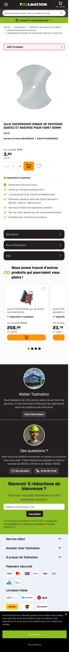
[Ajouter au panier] (29, 166)
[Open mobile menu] (6, 4)
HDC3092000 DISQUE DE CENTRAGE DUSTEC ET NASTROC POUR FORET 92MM (35, 33)
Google (51, 523)
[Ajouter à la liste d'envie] (39, 166)
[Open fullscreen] (34, 87)
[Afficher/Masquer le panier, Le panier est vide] (60, 4)
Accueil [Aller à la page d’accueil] (7, 27)
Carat (7, 132)
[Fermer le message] (61, 46)
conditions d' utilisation (34, 523)
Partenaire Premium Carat (22, 184)
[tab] (28, 348)
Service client (20, 470)
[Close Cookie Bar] (66, 614)
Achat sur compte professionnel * (26, 189)
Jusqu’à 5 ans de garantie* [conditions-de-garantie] (34, 20)
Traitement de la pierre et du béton (45, 27)
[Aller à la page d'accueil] (33, 4)
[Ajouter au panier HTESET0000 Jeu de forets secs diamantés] (26, 337)
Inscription (35, 513)
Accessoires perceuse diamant (21, 30)
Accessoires (19, 27)
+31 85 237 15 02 (46, 470)
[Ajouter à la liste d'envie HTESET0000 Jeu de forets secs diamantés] (43, 288)
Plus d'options (34, 644)
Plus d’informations (34, 414)
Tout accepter (34, 634)
